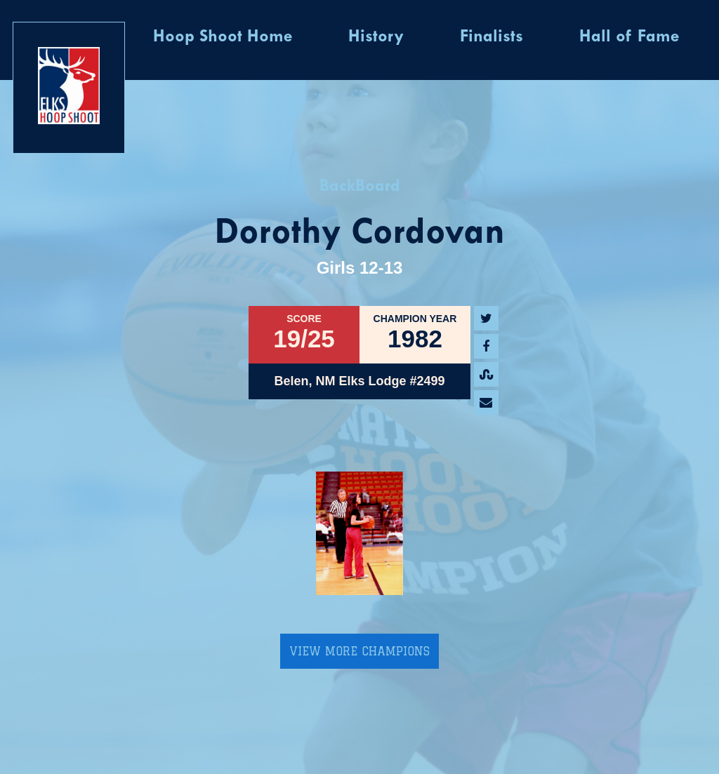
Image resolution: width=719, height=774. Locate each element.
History (376, 37)
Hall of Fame (629, 37)
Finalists (491, 37)
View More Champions (359, 651)
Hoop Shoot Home (222, 37)
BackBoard (359, 186)
